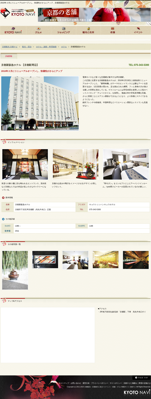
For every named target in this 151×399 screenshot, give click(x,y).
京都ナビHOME (13, 30)
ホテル (64, 47)
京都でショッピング (63, 30)
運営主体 (86, 383)
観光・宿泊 (26, 47)
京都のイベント (138, 30)
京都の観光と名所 (88, 30)
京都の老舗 (113, 30)
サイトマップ (64, 383)
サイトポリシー (116, 383)
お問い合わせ (76, 383)
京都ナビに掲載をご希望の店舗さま (137, 383)
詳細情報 (8, 56)
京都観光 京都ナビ (10, 47)
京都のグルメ (38, 30)
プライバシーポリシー (99, 383)
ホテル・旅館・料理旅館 (46, 47)
